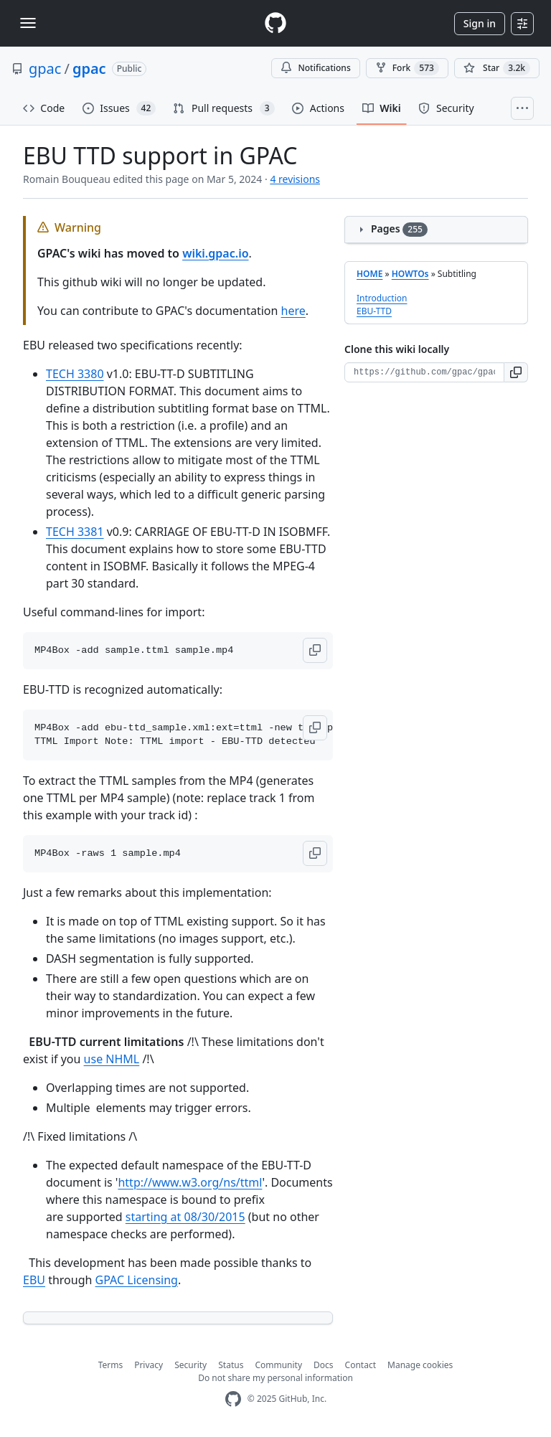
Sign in (479, 23)
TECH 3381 (75, 532)
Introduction (382, 298)
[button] (315, 650)
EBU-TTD (374, 311)
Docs (324, 1365)
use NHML (112, 1059)
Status (230, 1365)
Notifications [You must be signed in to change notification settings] (315, 68)
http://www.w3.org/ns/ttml (190, 1182)
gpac (45, 68)
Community (278, 1365)
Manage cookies (420, 1365)
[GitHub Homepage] (233, 1399)
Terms (110, 1365)
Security (190, 1365)
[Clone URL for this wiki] (424, 372)
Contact (360, 1365)
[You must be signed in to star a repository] (497, 68)
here (293, 311)
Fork (407, 68)
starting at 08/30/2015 (185, 1217)
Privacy (148, 1365)
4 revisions (295, 179)
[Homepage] (275, 23)
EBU (34, 1280)
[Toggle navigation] (28, 23)
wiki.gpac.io (215, 253)
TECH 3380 (75, 374)
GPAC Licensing (136, 1280)
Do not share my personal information (275, 1378)
